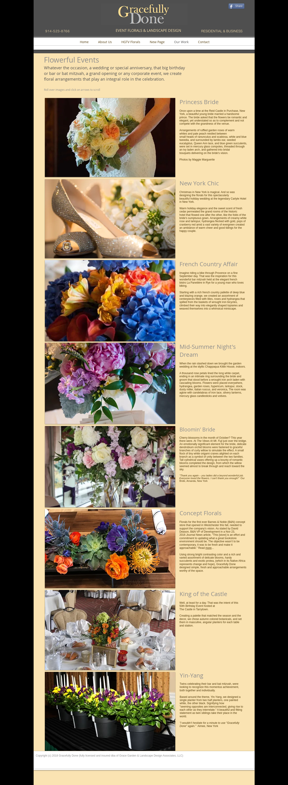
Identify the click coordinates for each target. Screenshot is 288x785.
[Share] (236, 6)
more (208, 548)
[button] (110, 137)
